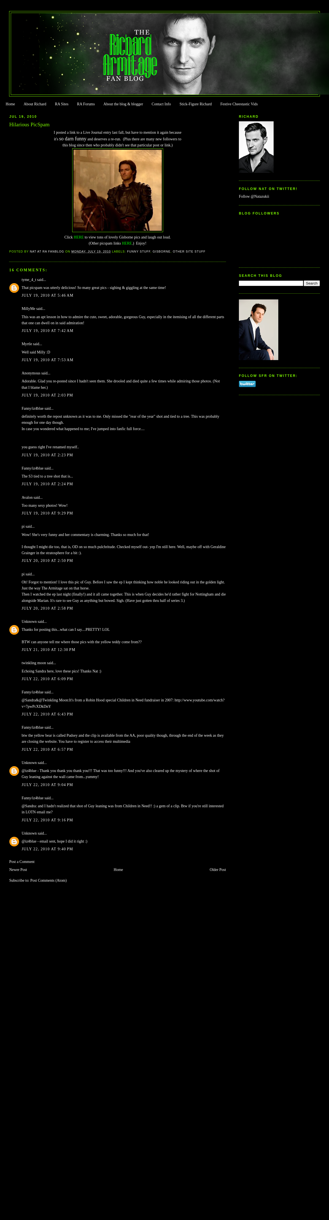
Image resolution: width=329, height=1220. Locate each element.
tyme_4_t (28, 280)
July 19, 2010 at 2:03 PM (47, 395)
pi (23, 526)
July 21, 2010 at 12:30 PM (48, 650)
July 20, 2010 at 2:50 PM (47, 561)
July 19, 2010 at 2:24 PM (47, 484)
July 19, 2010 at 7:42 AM (47, 331)
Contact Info (161, 104)
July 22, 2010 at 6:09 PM (47, 679)
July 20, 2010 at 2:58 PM (47, 608)
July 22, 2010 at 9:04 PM (47, 785)
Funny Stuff (138, 251)
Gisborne (162, 251)
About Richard (35, 104)
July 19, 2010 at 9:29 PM (47, 513)
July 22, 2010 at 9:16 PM (47, 820)
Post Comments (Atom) (48, 880)
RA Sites (61, 104)
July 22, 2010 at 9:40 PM (47, 849)
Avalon (27, 497)
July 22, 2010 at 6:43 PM (47, 714)
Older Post (218, 870)
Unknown (29, 622)
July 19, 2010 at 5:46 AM (47, 295)
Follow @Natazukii (254, 196)
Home (10, 104)
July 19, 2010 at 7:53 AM (47, 360)
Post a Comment (21, 862)
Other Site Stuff (189, 251)
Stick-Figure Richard (195, 104)
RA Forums (86, 104)
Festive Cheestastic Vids (239, 104)
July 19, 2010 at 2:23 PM (47, 455)
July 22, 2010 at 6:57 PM (47, 749)
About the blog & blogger (123, 104)
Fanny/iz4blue (32, 408)
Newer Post (18, 870)
